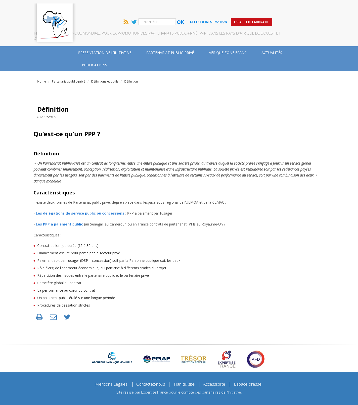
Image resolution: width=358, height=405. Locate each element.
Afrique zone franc (228, 37)
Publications (94, 49)
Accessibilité (218, 369)
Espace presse (253, 369)
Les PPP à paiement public (59, 208)
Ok (224, 6)
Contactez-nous (149, 369)
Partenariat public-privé (170, 37)
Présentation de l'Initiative (104, 37)
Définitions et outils (104, 66)
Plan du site (185, 369)
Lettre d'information (252, 6)
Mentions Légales (106, 369)
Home (41, 66)
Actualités (272, 37)
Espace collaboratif (295, 6)
